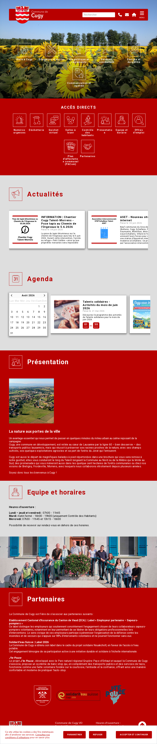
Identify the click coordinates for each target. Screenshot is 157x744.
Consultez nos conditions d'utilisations (27, 736)
